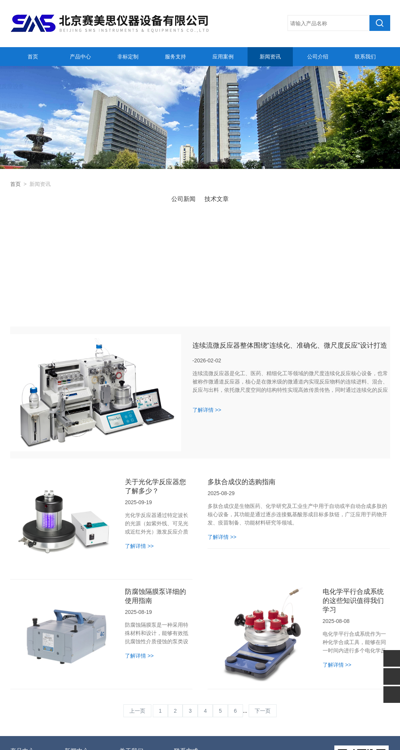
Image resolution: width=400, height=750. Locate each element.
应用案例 (221, 57)
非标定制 (126, 57)
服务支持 (174, 57)
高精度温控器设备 (30, 699)
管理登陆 (239, 736)
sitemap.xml (320, 736)
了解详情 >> (206, 309)
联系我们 (364, 57)
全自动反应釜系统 (30, 710)
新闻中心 (77, 650)
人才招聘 (129, 676)
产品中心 (79, 57)
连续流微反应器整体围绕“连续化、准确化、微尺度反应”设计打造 (289, 244)
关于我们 (131, 650)
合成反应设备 (26, 665)
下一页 (263, 610)
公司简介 (129, 665)
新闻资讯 (269, 57)
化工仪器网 (291, 736)
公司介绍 (317, 57)
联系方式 (186, 650)
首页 (31, 57)
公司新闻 (183, 199)
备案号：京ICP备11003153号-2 (190, 736)
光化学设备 (23, 676)
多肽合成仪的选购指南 (241, 381)
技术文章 (217, 199)
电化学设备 (23, 688)
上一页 (137, 610)
